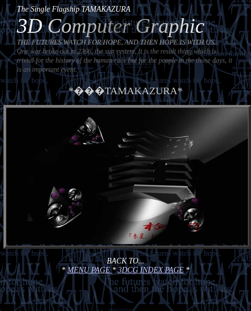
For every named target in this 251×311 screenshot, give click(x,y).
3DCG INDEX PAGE (151, 270)
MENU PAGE (89, 270)
